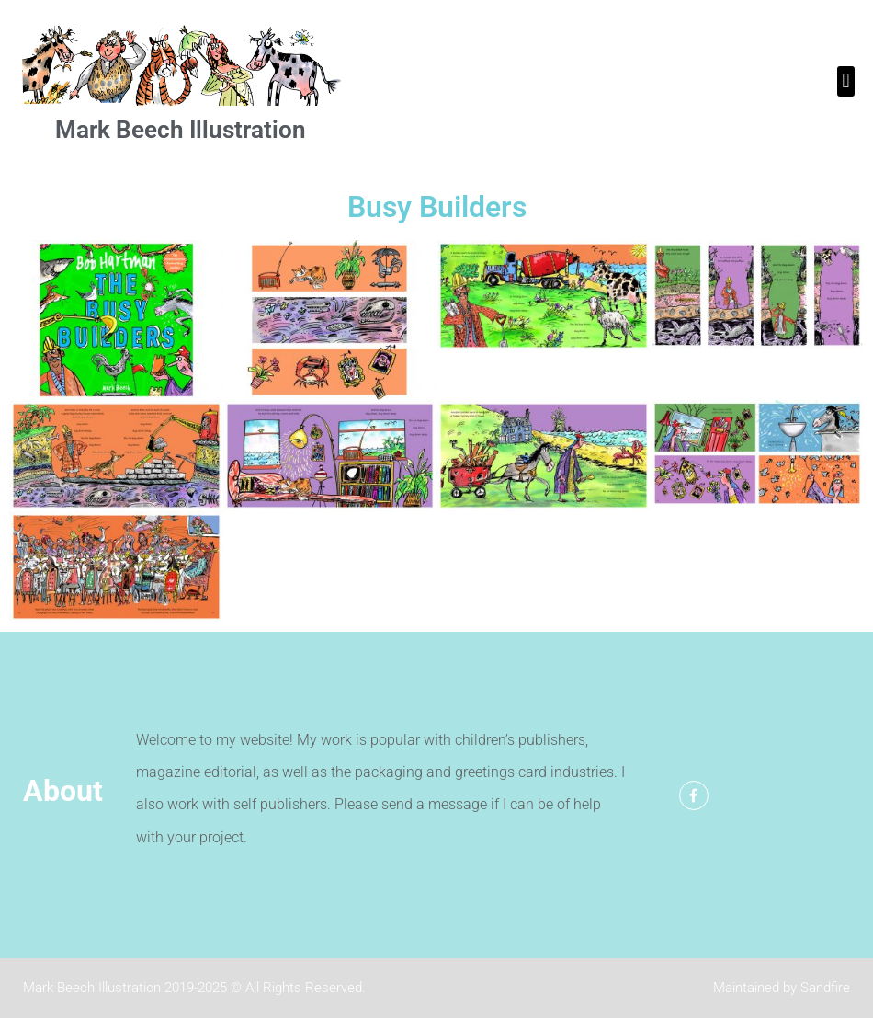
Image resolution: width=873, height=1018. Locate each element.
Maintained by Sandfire (781, 987)
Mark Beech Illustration (180, 129)
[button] (846, 81)
